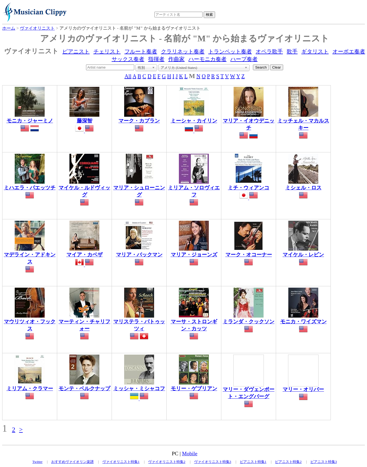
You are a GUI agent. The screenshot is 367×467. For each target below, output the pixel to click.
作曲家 (176, 59)
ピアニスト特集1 (253, 462)
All (127, 76)
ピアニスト (76, 51)
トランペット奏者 (230, 51)
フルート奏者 (140, 51)
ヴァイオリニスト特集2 (166, 462)
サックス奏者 (128, 59)
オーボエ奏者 (348, 51)
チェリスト (107, 51)
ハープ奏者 (244, 59)
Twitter (37, 462)
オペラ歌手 (269, 51)
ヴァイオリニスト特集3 (212, 462)
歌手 (292, 51)
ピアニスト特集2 (288, 462)
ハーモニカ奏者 (207, 59)
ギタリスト (315, 51)
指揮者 (156, 59)
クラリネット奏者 (182, 51)
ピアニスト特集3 (323, 462)
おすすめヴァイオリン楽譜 (72, 462)
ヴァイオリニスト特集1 (121, 462)
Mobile (189, 453)
